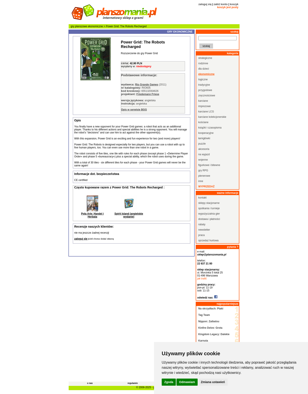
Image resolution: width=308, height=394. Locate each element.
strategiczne (205, 58)
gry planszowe (79, 26)
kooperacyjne (205, 132)
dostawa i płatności (209, 219)
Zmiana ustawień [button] (213, 382)
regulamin (132, 383)
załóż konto (221, 4)
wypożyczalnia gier (209, 213)
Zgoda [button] (168, 382)
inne (200, 181)
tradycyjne (204, 84)
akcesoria (203, 149)
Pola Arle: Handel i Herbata (92, 215)
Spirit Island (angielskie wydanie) (128, 215)
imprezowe (204, 106)
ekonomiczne (95, 26)
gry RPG (203, 170)
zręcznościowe (206, 95)
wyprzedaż (206, 186)
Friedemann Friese (147, 94)
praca (201, 235)
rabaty (201, 224)
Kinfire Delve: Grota (210, 327)
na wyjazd (204, 154)
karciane (203, 100)
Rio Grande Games (146, 84)
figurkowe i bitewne (209, 165)
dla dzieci (203, 68)
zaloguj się (205, 4)
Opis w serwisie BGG (134, 109)
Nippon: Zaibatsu (208, 321)
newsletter (204, 229)
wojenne (203, 159)
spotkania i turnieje (209, 208)
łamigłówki (204, 138)
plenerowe (204, 175)
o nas (90, 383)
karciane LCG (206, 111)
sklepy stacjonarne (208, 202)
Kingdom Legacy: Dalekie (214, 334)
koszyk (234, 4)
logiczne (203, 79)
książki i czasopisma (210, 127)
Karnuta (203, 340)
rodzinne (203, 63)
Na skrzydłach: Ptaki (210, 308)
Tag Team (204, 314)
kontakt (202, 197)
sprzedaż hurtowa (208, 240)
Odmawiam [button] (187, 382)
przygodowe (205, 90)
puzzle (202, 143)
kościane (203, 122)
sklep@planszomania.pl (211, 254)
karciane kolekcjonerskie (212, 116)
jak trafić (202, 278)
